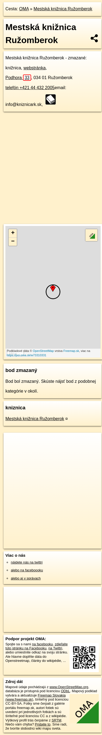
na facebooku (42, 644)
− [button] (13, 242)
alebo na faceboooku (27, 570)
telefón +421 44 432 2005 (30, 87)
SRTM (56, 720)
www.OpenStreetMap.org (69, 687)
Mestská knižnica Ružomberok (63, 9)
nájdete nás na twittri (26, 562)
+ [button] (13, 233)
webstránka (35, 68)
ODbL (65, 691)
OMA (24, 9)
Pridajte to (43, 724)
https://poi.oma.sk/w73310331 (26, 355)
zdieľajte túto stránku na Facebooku (36, 646)
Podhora (18, 78)
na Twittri (55, 648)
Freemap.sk (71, 350)
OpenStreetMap (43, 350)
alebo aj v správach (26, 578)
